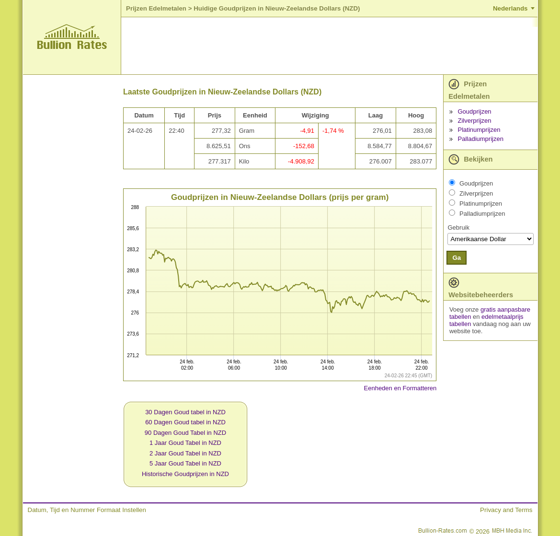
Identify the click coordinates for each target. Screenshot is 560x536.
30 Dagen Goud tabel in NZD (185, 412)
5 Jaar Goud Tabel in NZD (185, 463)
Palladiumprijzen (480, 138)
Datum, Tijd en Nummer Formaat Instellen (87, 509)
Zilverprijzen (474, 120)
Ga (456, 257)
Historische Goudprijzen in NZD (185, 474)
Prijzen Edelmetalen (156, 8)
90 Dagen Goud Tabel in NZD (185, 432)
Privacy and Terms (506, 509)
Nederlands (510, 8)
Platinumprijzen (479, 129)
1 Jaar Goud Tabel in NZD (185, 442)
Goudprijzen (474, 111)
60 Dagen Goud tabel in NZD (185, 422)
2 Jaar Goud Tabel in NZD (185, 453)
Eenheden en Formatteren (400, 388)
